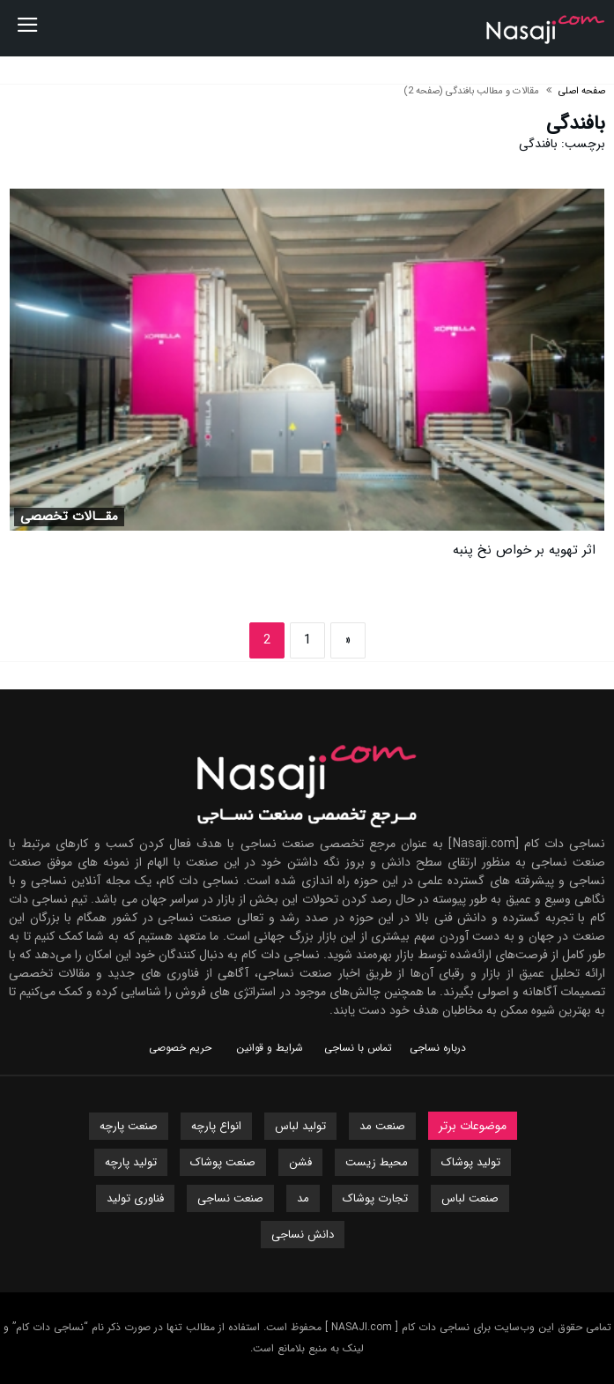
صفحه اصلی (582, 91)
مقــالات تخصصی (69, 517)
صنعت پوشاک (222, 1162)
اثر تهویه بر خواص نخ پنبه (524, 550)
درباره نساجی (438, 1047)
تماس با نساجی (358, 1047)
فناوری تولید (135, 1198)
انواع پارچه (216, 1126)
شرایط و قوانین (269, 1047)
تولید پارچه (131, 1162)
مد (303, 1198)
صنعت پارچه (129, 1126)
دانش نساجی (302, 1234)
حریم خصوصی (180, 1047)
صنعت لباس (470, 1198)
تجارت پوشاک (375, 1198)
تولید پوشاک (470, 1162)
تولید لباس (300, 1126)
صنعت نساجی (230, 1198)
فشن (300, 1162)
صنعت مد (382, 1126)
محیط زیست (376, 1162)
